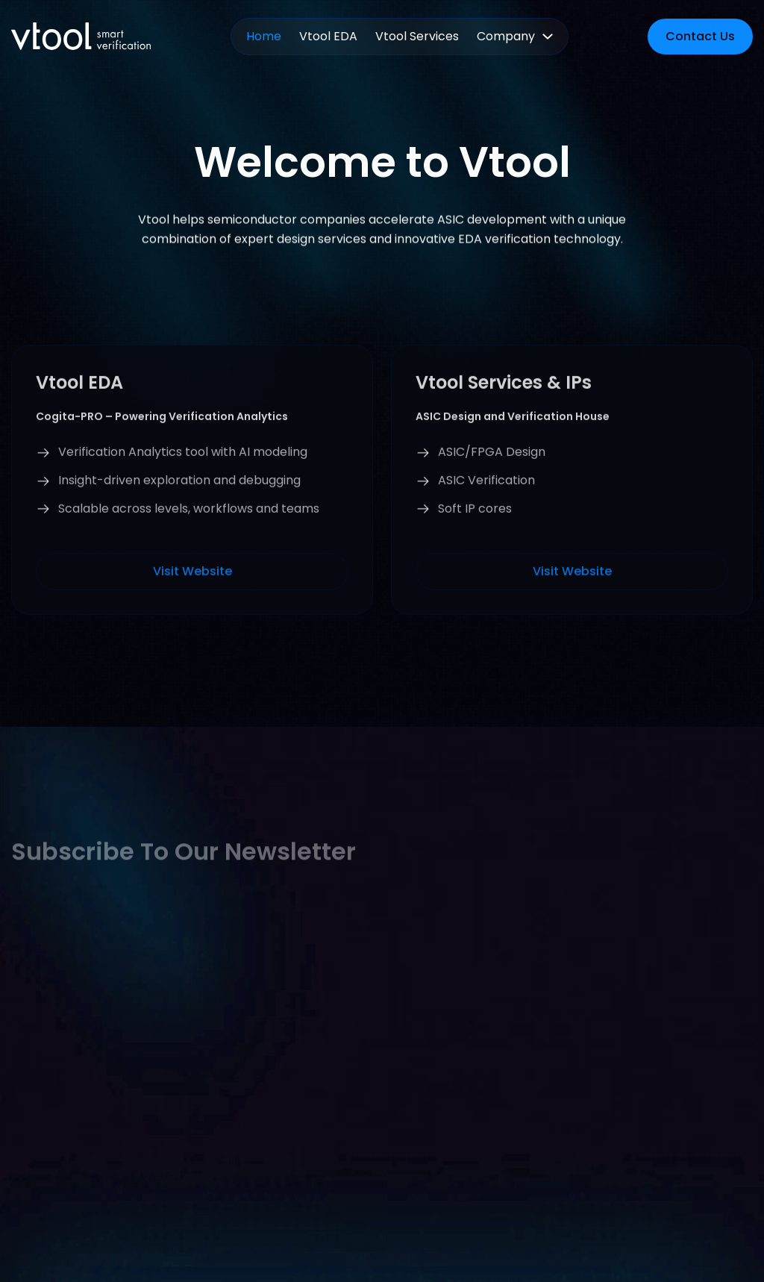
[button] (515, 36)
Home (263, 36)
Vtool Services (417, 36)
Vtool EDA (328, 36)
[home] (81, 36)
